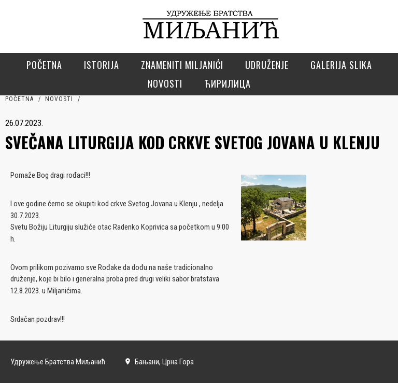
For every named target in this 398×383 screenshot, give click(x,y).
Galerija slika (341, 65)
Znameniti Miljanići (182, 65)
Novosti (165, 83)
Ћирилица (227, 83)
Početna (44, 65)
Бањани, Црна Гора (159, 361)
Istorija (101, 65)
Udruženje (267, 65)
